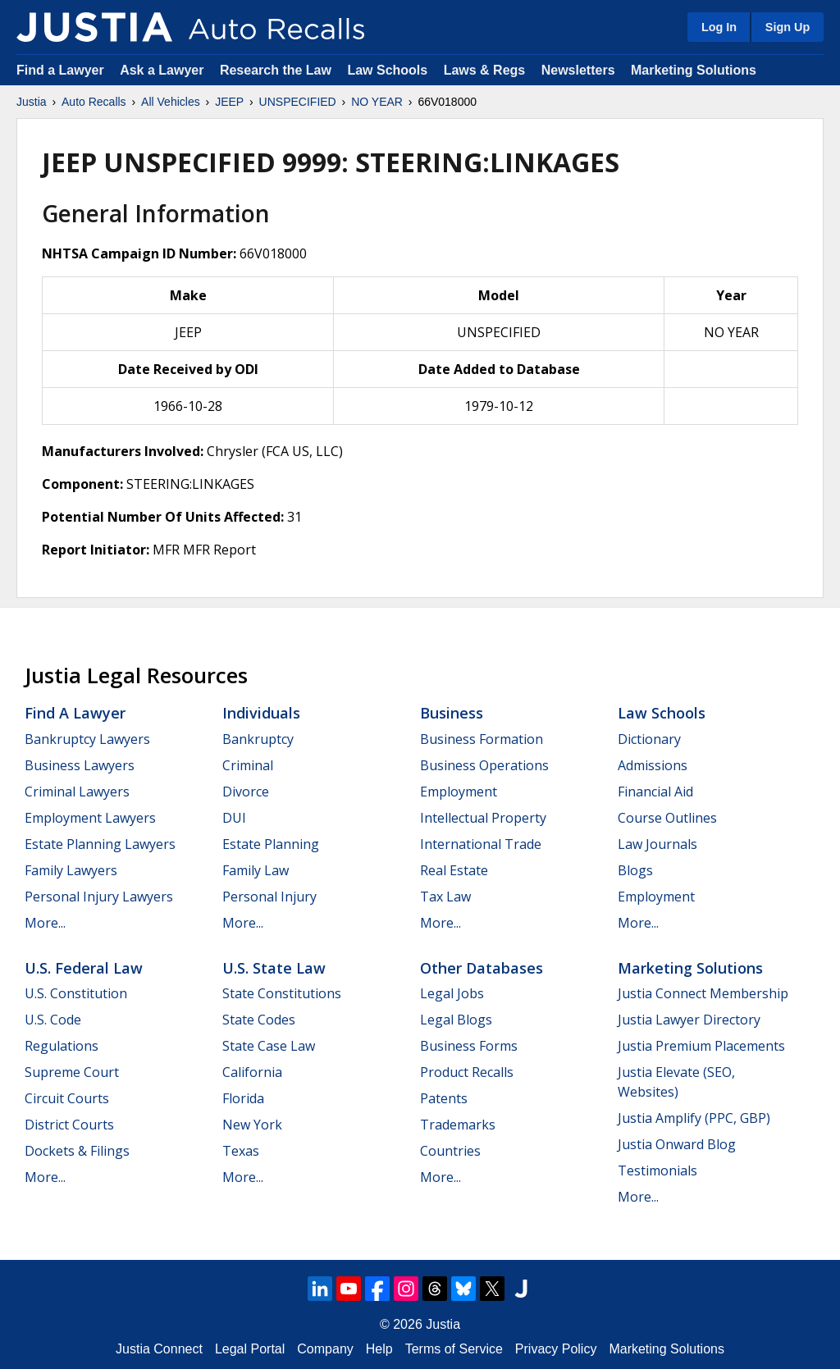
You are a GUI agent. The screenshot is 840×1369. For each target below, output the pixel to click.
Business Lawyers (80, 765)
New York (252, 1125)
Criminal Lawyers (77, 792)
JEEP (229, 101)
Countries (450, 1151)
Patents (444, 1098)
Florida (243, 1098)
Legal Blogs (456, 1020)
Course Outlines (667, 818)
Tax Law (445, 897)
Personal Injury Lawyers (99, 897)
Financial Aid (655, 792)
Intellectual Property (483, 818)
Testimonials (657, 1170)
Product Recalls (467, 1072)
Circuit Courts (67, 1098)
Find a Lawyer (60, 70)
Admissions (652, 765)
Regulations (61, 1046)
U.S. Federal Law (84, 968)
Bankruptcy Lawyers (87, 739)
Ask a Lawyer (164, 70)
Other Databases (481, 968)
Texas (240, 1151)
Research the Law (275, 70)
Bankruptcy (258, 739)
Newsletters (578, 70)
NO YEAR (377, 101)
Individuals (261, 713)
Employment (458, 792)
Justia (31, 101)
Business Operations (484, 765)
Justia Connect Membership (703, 993)
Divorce (245, 792)
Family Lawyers (71, 870)
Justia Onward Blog (677, 1144)
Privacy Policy (556, 1349)
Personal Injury (269, 897)
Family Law (255, 870)
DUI (234, 818)
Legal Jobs (452, 993)
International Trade (480, 844)
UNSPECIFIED (297, 101)
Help (379, 1349)
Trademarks (457, 1125)
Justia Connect (159, 1349)
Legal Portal (250, 1349)
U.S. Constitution (76, 993)
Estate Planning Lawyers (100, 844)
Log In (719, 27)
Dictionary (649, 739)
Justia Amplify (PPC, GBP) (694, 1118)
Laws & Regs (485, 70)
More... (45, 923)
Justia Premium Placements (701, 1046)
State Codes (258, 1020)
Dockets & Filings (77, 1151)
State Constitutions (281, 993)
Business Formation (481, 739)
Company (325, 1349)
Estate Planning (270, 844)
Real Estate (454, 870)
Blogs (635, 870)
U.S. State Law (274, 968)
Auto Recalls (94, 101)
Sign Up (787, 27)
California (252, 1072)
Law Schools (387, 70)
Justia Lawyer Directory (689, 1020)
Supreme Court (72, 1072)
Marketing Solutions (693, 70)
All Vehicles (170, 101)
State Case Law (268, 1046)
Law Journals (657, 844)
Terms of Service (454, 1349)
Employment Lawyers (90, 818)
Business (451, 713)
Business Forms (469, 1046)
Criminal (247, 765)
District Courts (69, 1125)
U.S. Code (53, 1020)
